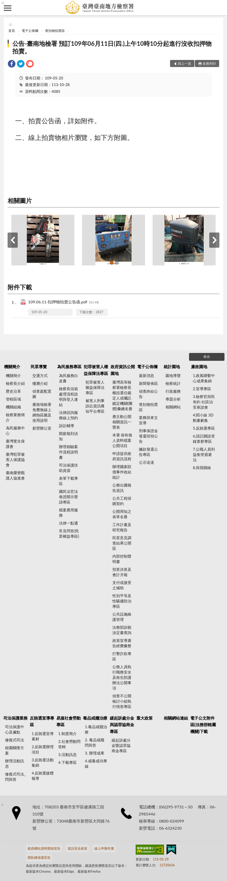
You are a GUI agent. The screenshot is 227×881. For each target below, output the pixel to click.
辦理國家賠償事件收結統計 (121, 471)
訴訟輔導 (66, 425)
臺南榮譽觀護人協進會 (15, 475)
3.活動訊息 (67, 754)
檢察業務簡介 (15, 417)
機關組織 (13, 407)
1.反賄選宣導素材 (43, 736)
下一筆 (214, 240)
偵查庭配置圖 (41, 394)
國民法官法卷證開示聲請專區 (68, 496)
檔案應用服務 (68, 512)
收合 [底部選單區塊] (206, 356)
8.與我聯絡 (202, 467)
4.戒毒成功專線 (96, 763)
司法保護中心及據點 (14, 729)
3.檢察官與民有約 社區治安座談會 (204, 401)
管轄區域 (13, 399)
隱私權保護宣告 (39, 857)
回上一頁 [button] (184, 63)
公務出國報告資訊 (121, 488)
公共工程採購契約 (121, 501)
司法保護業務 (15, 718)
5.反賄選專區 (204, 428)
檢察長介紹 (15, 383)
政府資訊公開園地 (123, 369)
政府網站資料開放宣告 (44, 848)
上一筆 (13, 240)
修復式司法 (14, 740)
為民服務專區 (69, 366)
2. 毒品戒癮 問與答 (94, 742)
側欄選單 (7, 8)
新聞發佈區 (148, 383)
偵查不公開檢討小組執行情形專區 (121, 701)
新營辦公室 (41, 428)
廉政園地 (199, 366)
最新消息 (146, 375)
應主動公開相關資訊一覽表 (121, 421)
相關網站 (173, 407)
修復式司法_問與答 (15, 777)
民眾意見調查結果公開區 (121, 543)
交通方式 (40, 375)
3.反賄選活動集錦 (43, 762)
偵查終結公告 (148, 394)
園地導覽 (173, 375)
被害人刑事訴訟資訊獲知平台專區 (95, 405)
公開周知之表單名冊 (121, 514)
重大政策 (144, 718)
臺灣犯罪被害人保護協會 (15, 459)
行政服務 (173, 391)
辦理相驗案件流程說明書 (68, 451)
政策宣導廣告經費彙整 (121, 643)
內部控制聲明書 (121, 559)
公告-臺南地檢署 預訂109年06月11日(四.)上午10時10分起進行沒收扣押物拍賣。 (112, 47)
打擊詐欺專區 (121, 656)
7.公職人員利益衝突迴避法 (204, 454)
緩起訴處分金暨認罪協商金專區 (121, 745)
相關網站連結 (176, 718)
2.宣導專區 (202, 388)
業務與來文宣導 (148, 420)
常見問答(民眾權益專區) (69, 533)
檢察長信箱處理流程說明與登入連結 (68, 396)
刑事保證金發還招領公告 (148, 436)
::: (3, 3)
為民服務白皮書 (68, 378)
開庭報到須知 (68, 436)
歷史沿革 (13, 391)
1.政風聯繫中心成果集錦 (204, 378)
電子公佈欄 (30, 31)
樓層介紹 (40, 383)
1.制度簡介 (67, 733)
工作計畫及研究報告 (121, 527)
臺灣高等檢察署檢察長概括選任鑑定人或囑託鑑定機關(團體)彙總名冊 (122, 395)
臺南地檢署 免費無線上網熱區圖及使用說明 (41, 412)
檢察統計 (173, 383)
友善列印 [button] (209, 63)
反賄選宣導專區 (42, 721)
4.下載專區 (67, 762)
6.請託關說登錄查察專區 (204, 439)
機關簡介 (12, 366)
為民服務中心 (15, 430)
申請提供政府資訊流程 (121, 456)
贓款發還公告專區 (148, 452)
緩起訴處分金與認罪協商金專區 (122, 725)
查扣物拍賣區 (55, 31)
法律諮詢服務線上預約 (68, 415)
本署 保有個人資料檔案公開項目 (122, 440)
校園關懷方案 (14, 750)
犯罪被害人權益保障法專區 (96, 369)
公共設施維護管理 (121, 617)
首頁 (11, 31)
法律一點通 (68, 523)
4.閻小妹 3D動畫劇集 (203, 418)
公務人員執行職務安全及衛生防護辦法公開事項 (121, 677)
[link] (11, 64)
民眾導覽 (39, 366)
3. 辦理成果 (94, 753)
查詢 (219, 7)
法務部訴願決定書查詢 (121, 630)
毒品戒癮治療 (95, 718)
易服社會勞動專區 (68, 721)
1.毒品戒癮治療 (96, 729)
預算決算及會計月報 (121, 572)
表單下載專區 (68, 481)
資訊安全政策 (77, 848)
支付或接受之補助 (121, 585)
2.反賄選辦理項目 (43, 749)
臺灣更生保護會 (15, 444)
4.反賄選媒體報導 (43, 776)
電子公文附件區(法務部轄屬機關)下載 (203, 725)
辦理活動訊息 (14, 763)
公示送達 (146, 462)
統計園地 (172, 366)
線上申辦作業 (104, 848)
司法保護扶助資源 (68, 468)
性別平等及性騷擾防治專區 (121, 601)
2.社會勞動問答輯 (69, 744)
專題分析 (173, 399)
